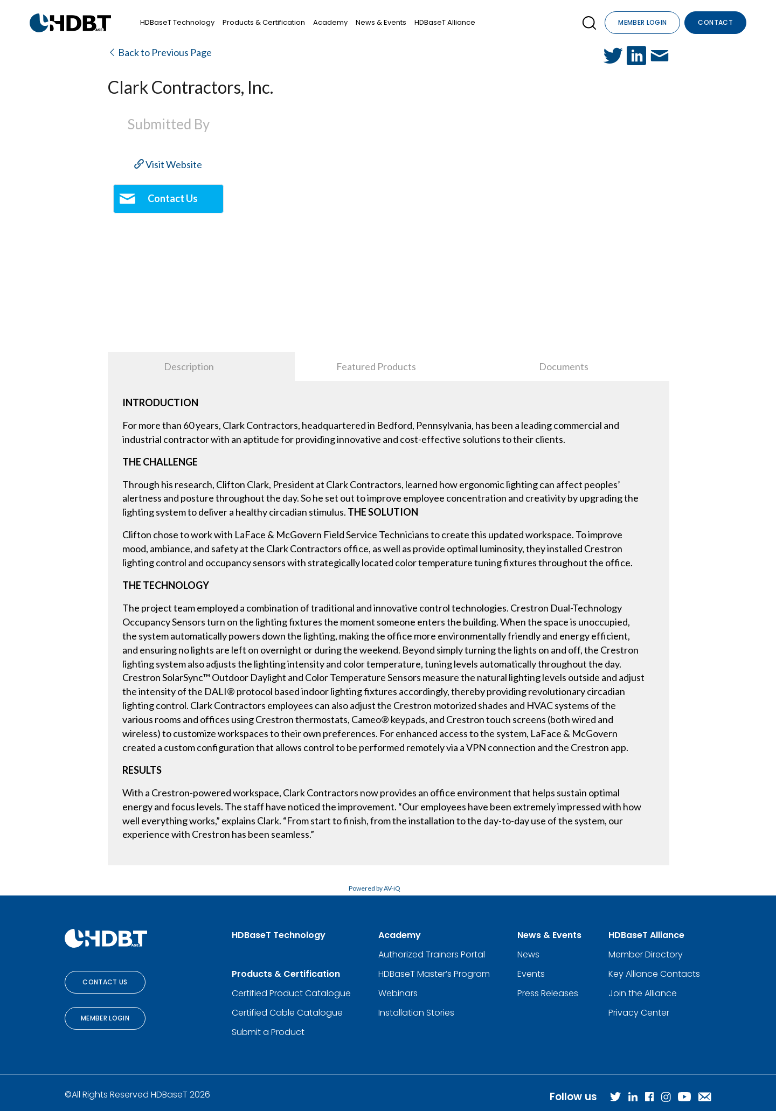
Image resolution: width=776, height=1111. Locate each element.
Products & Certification (264, 22)
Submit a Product (268, 1032)
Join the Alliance (642, 993)
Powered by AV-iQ (374, 888)
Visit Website (168, 164)
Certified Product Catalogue (291, 993)
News (528, 954)
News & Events (381, 22)
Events (531, 974)
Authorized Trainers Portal (431, 954)
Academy (330, 22)
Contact (715, 22)
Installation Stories (416, 1012)
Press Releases (547, 993)
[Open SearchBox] (589, 23)
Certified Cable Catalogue (287, 1012)
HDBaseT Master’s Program (434, 974)
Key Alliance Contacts (654, 974)
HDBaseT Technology (177, 22)
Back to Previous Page (160, 52)
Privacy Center (638, 1012)
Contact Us (105, 982)
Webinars (398, 993)
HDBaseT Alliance (444, 22)
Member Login (642, 22)
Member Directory (645, 954)
